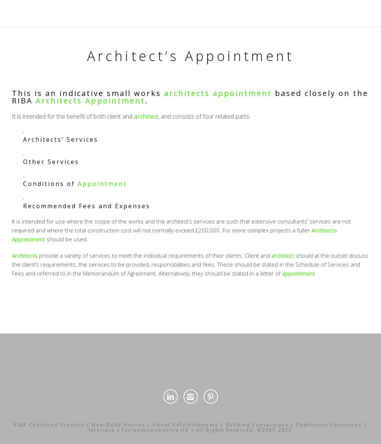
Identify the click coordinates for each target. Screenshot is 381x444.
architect (146, 116)
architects (187, 93)
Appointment (115, 101)
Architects (59, 101)
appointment (242, 93)
